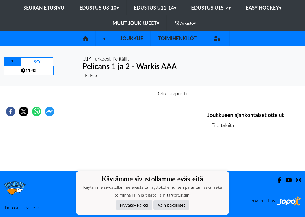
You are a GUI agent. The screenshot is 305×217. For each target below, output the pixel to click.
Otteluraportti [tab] (172, 93)
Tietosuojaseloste (22, 207)
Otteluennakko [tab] (133, 93)
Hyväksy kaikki (134, 204)
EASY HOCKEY (263, 8)
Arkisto (185, 23)
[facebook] (10, 111)
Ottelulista (225, 152)
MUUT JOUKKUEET (136, 23)
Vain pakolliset (171, 204)
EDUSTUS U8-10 (99, 8)
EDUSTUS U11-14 (155, 8)
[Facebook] (277, 180)
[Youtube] (286, 180)
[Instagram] (296, 180)
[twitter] (23, 111)
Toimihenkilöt (177, 38)
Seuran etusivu (44, 8)
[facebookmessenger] (49, 111)
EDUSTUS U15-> (211, 8)
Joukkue (131, 38)
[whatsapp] (36, 111)
